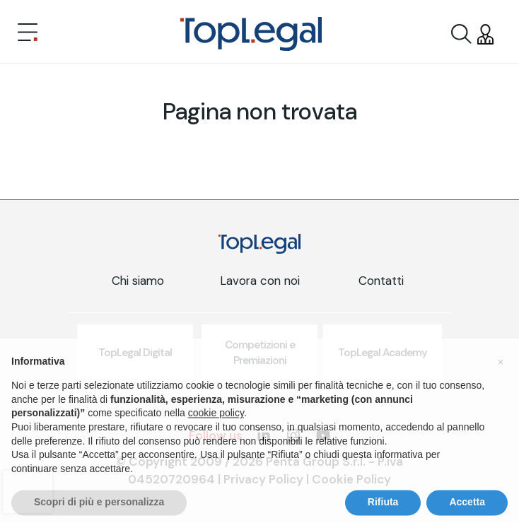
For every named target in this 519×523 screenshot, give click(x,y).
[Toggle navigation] (27, 33)
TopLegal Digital (135, 353)
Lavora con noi (260, 280)
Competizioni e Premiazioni (260, 353)
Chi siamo (138, 280)
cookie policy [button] (216, 436)
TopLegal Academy (382, 353)
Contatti (381, 280)
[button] (500, 384)
